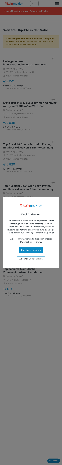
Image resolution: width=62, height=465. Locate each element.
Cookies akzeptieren (31, 250)
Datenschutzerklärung (30, 241)
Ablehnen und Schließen (31, 258)
